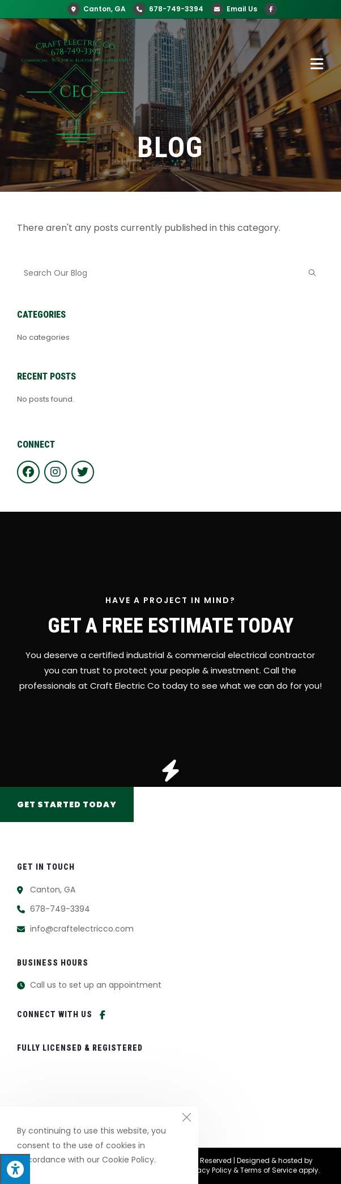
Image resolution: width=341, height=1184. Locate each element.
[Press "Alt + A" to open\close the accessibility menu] (15, 1169)
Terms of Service (268, 1170)
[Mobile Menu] (317, 63)
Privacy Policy (208, 1170)
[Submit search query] (312, 273)
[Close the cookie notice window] (186, 1118)
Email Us (234, 9)
